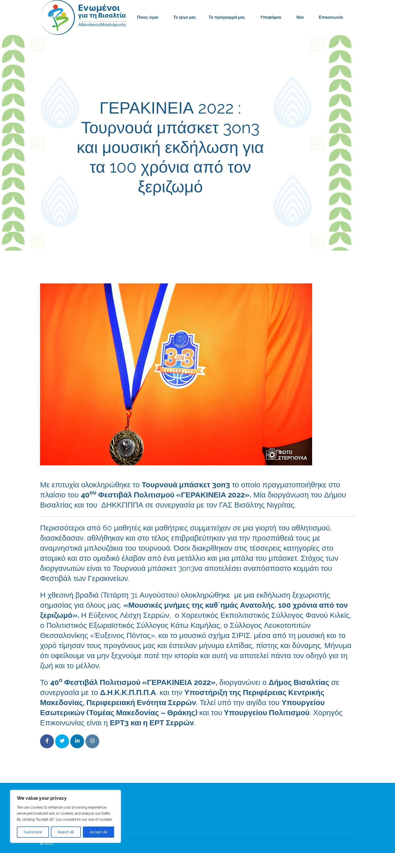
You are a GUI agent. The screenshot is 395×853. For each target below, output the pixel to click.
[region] (65, 816)
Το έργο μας (184, 17)
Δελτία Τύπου (237, 209)
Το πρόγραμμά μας (227, 17)
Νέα (300, 17)
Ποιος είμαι (147, 17)
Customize (33, 832)
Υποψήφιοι (270, 17)
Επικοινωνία (331, 17)
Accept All (98, 832)
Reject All (66, 832)
